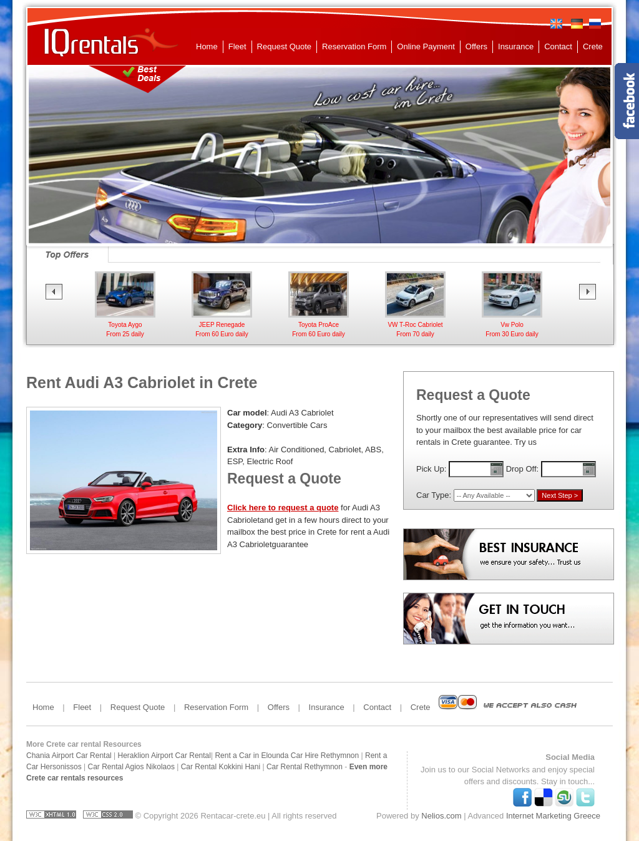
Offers (476, 46)
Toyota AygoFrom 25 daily (125, 325)
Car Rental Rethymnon (304, 766)
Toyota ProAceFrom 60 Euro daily (318, 325)
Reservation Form (354, 46)
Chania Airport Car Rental (69, 755)
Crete (593, 46)
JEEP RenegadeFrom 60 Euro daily (222, 325)
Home (207, 46)
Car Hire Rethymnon (325, 755)
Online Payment (426, 46)
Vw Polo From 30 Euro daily (512, 325)
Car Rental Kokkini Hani (220, 766)
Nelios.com (441, 815)
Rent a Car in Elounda (251, 755)
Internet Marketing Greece (553, 815)
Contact (558, 46)
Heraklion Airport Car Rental (164, 755)
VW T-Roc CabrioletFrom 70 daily (415, 325)
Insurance (516, 46)
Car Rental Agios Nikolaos (131, 766)
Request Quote (284, 46)
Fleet (237, 46)
